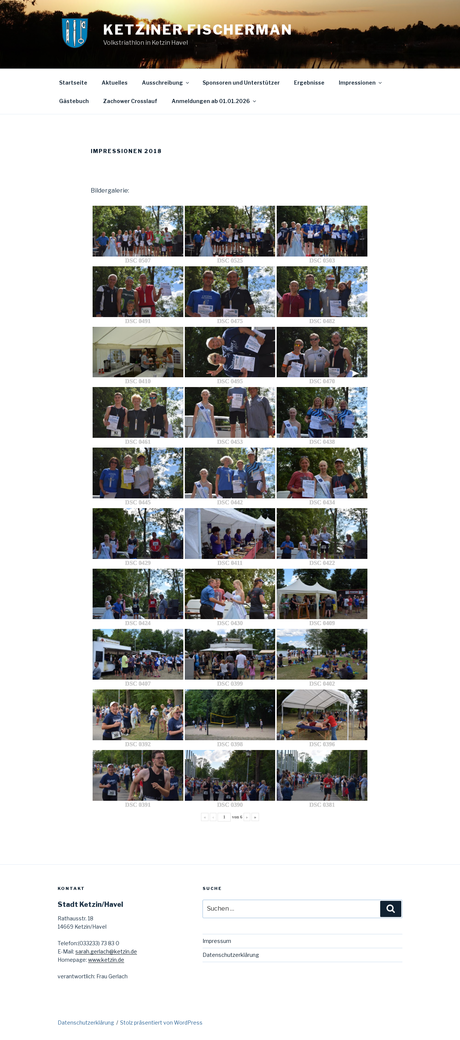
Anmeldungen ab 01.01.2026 (214, 101)
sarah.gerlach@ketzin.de (106, 951)
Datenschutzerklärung (231, 955)
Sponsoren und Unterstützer (241, 82)
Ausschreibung (166, 82)
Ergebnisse (309, 82)
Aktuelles (115, 82)
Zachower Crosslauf (130, 101)
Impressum (217, 941)
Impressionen (361, 82)
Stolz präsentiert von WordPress (161, 1022)
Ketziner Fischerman (198, 29)
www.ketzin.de (106, 959)
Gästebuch (74, 101)
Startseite (73, 82)
